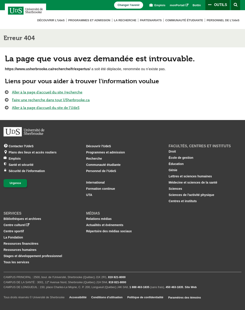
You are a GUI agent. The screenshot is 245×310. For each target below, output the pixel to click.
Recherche (94, 158)
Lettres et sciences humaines (190, 176)
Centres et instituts (183, 201)
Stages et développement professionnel (33, 256)
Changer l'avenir (129, 5)
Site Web (191, 287)
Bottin (197, 5)
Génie (173, 170)
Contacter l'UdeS (21, 146)
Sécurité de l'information (27, 171)
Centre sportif (14, 231)
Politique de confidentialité (145, 297)
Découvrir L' (51, 20)
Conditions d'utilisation (107, 297)
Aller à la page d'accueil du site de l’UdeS (46, 108)
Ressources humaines (20, 250)
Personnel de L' (223, 20)
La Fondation (13, 237)
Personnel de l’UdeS (101, 171)
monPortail (177, 5)
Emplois (156, 5)
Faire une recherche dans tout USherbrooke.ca (51, 100)
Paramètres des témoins (184, 297)
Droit (172, 151)
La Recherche (125, 20)
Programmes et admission (89, 20)
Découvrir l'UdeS (98, 146)
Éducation (176, 164)
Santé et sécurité (21, 164)
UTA (89, 195)
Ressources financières (21, 243)
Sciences (175, 188)
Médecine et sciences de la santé (193, 182)
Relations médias (99, 219)
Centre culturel (14, 225)
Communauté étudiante (184, 20)
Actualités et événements (104, 225)
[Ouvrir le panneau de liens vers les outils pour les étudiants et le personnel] (217, 5)
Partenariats (151, 20)
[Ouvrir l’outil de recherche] (235, 5)
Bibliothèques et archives (22, 219)
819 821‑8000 (117, 277)
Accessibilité (77, 297)
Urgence (15, 183)
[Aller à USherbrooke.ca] (24, 131)
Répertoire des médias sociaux (109, 231)
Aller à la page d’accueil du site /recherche (47, 92)
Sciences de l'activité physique (191, 195)
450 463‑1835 (174, 287)
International (95, 182)
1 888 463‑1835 (139, 287)
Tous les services (16, 262)
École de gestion (181, 157)
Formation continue (100, 188)
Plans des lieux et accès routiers (32, 152)
